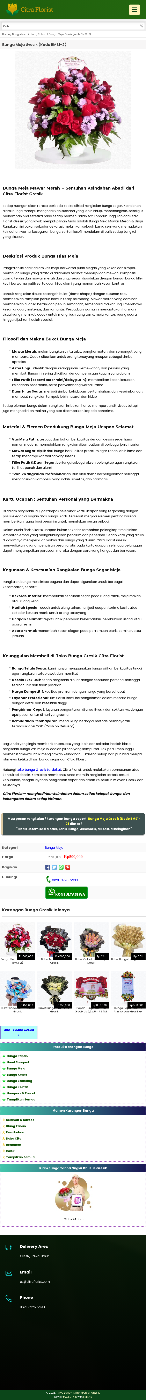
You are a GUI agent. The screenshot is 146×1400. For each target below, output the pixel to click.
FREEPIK (87, 1397)
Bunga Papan (15, 1056)
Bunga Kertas (15, 1087)
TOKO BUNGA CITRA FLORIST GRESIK (78, 1392)
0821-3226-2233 (65, 880)
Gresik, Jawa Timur (34, 1256)
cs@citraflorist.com (35, 1281)
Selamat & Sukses (18, 1120)
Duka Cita (11, 1138)
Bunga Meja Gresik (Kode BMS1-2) (34, 44)
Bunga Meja (19, 34)
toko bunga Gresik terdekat (38, 769)
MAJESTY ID (70, 1397)
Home (6, 34)
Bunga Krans (14, 1075)
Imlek (8, 1151)
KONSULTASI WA (66, 892)
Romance (11, 1145)
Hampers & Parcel (18, 1093)
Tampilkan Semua (18, 1099)
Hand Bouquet (15, 1062)
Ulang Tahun (38, 34)
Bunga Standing (17, 1081)
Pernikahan (13, 1132)
